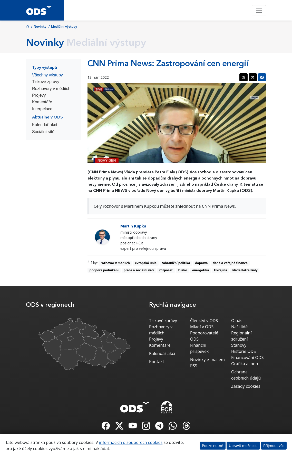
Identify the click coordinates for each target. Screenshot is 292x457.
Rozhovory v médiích (51, 88)
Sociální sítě (43, 132)
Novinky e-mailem (207, 359)
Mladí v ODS (201, 327)
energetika (200, 270)
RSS (193, 366)
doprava (201, 263)
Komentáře (42, 102)
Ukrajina (220, 270)
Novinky (40, 26)
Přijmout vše (273, 445)
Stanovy (238, 345)
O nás (236, 320)
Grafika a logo (244, 363)
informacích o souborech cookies (130, 442)
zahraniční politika (176, 263)
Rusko (182, 270)
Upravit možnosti (243, 445)
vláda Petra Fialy (245, 270)
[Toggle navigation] (259, 10)
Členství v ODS (204, 320)
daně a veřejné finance (230, 263)
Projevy (39, 95)
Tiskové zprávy (45, 82)
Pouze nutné (212, 445)
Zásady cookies (245, 386)
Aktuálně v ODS (47, 117)
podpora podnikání (104, 270)
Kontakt (156, 361)
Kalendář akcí (44, 125)
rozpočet (166, 270)
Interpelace (42, 109)
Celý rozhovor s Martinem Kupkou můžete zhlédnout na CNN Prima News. (165, 206)
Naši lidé (239, 327)
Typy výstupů (44, 68)
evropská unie (146, 263)
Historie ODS (243, 351)
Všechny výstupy (47, 75)
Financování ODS (247, 357)
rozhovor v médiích (115, 263)
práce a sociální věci (139, 270)
